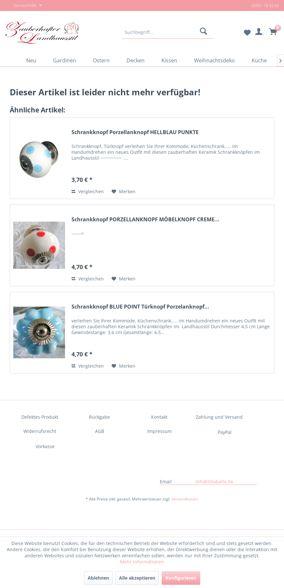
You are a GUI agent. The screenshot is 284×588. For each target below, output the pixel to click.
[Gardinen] (64, 60)
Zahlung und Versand (219, 417)
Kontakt (159, 417)
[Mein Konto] (257, 32)
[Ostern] (101, 60)
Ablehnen (98, 578)
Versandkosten (184, 499)
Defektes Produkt (39, 417)
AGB (99, 431)
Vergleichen (87, 191)
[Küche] (259, 60)
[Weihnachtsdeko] (214, 60)
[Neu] (31, 60)
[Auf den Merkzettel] (124, 191)
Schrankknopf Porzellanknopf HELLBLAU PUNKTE (135, 132)
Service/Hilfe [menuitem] (21, 6)
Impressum (159, 431)
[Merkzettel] (241, 32)
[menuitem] (168, 32)
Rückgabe (99, 417)
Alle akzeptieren (137, 578)
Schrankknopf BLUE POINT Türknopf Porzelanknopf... (140, 306)
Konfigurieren (181, 578)
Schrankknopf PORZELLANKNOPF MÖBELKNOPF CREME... (145, 219)
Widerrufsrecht (39, 431)
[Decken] (135, 60)
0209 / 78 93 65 (265, 5)
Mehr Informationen (142, 562)
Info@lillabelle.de (214, 481)
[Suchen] (204, 32)
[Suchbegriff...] (168, 32)
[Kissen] (169, 60)
